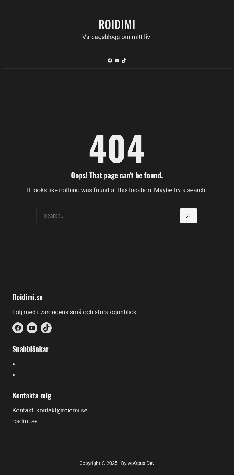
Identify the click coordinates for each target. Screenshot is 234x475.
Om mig (29, 364)
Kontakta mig (37, 374)
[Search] (188, 215)
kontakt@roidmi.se (61, 410)
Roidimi (117, 24)
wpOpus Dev (141, 463)
